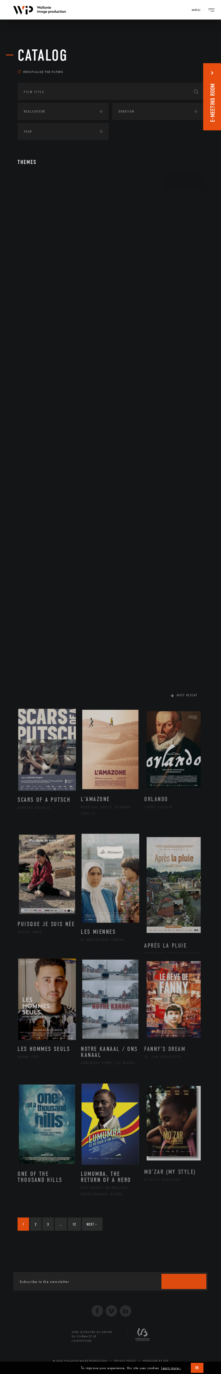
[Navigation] (198, 10)
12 (74, 1224)
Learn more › (171, 1368)
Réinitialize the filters (40, 72)
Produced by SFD (155, 1361)
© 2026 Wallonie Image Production (80, 1361)
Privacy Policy (125, 1361)
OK (197, 1367)
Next (92, 1224)
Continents (33, 199)
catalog (43, 55)
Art (26, 181)
